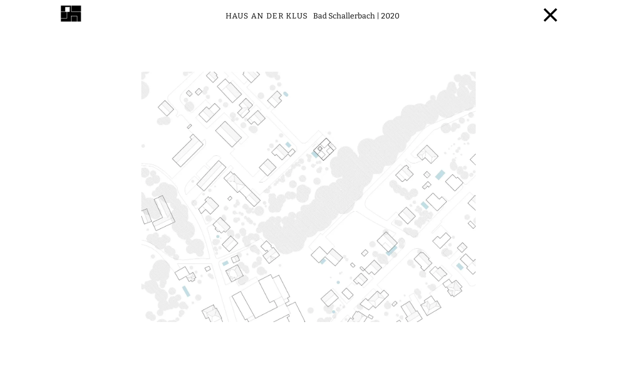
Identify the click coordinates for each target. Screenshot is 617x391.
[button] (154, 210)
